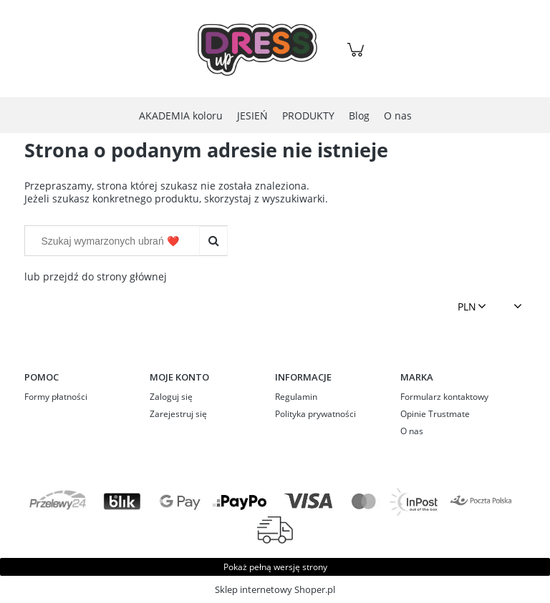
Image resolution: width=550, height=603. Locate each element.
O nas (411, 431)
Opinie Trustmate (435, 414)
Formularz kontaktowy (444, 397)
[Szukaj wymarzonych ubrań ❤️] (213, 241)
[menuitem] (180, 115)
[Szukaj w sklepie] (115, 241)
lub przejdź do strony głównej (95, 276)
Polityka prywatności (315, 414)
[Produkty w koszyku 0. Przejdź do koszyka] (357, 57)
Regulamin (296, 397)
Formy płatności (55, 397)
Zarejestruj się (178, 414)
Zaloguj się (171, 397)
